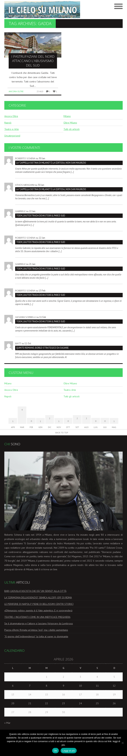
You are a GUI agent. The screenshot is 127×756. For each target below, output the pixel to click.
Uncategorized (12, 135)
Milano (67, 116)
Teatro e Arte (11, 129)
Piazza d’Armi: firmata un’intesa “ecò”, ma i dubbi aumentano (36, 630)
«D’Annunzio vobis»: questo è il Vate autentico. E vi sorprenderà (38, 610)
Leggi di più (68, 750)
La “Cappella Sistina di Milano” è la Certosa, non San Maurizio (51, 162)
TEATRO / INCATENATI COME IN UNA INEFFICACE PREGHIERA (37, 617)
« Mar (7, 722)
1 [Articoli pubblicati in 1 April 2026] (46, 676)
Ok (55, 750)
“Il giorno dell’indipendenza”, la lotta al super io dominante (36, 636)
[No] (122, 743)
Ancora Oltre (16, 91)
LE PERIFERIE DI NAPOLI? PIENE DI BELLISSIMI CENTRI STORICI (38, 604)
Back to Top (61, 432)
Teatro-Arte (70, 390)
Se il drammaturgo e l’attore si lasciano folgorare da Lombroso (38, 623)
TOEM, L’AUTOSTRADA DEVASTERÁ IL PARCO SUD (40, 215)
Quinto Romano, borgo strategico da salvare (42, 347)
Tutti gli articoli (72, 129)
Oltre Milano (70, 122)
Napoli (7, 122)
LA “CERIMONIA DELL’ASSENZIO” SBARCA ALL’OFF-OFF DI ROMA (38, 597)
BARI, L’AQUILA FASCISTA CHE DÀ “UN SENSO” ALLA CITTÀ (35, 591)
